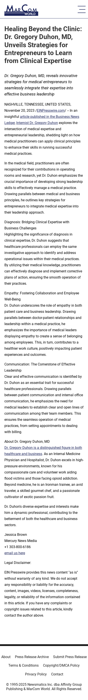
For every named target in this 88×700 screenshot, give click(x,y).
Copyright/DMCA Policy (61, 665)
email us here (14, 553)
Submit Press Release (70, 657)
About (6, 657)
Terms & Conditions (23, 665)
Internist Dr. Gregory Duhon (37, 123)
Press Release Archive (32, 657)
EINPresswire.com (51, 110)
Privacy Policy (36, 674)
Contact (57, 674)
